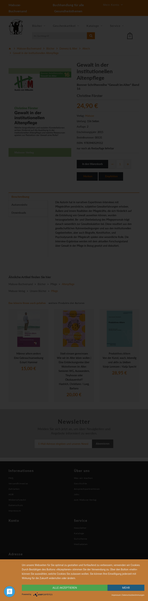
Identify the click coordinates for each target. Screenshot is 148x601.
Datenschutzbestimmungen (133, 595)
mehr (126, 587)
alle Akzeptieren (65, 587)
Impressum (116, 595)
